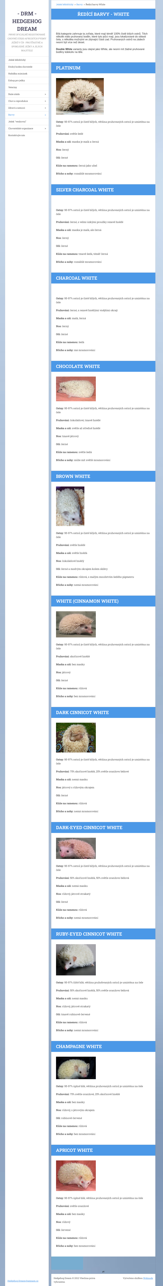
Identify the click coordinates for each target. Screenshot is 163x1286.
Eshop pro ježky (16, 80)
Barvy (11, 114)
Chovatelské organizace (20, 128)
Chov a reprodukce (18, 100)
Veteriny (12, 87)
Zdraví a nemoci (16, 107)
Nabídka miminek (17, 73)
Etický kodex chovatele (20, 66)
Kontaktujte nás (16, 135)
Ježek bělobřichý (17, 59)
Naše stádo (14, 94)
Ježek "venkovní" (17, 121)
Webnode (148, 1278)
